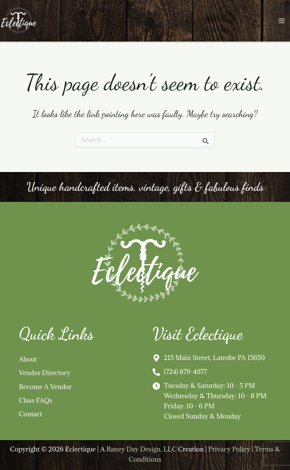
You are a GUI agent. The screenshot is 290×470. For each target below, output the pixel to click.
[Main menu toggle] (281, 20)
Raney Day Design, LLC (141, 449)
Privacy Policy (229, 449)
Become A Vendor (45, 386)
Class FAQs (35, 400)
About (28, 359)
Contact (30, 414)
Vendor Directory (44, 372)
